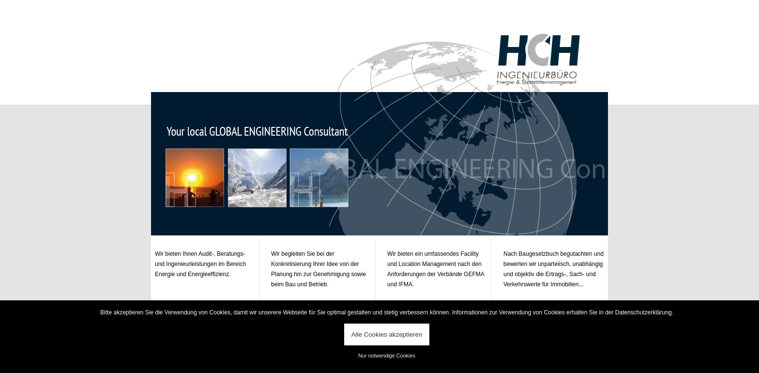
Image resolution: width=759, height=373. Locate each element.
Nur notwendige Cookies (386, 355)
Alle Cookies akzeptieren (387, 334)
